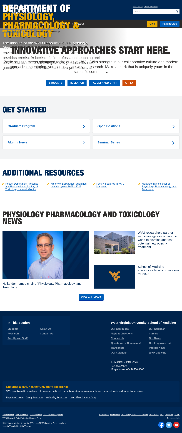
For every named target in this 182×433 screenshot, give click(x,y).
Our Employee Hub (160, 343)
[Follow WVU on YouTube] (176, 425)
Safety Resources (34, 397)
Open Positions (108, 126)
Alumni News (17, 142)
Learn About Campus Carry (83, 397)
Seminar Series (108, 142)
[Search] (177, 11)
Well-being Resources (56, 397)
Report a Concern (15, 397)
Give (152, 23)
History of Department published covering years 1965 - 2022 (69, 185)
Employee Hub (173, 418)
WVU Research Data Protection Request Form (21, 418)
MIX (161, 415)
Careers (153, 333)
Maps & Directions (122, 333)
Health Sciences (151, 7)
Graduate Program (21, 126)
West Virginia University (19, 423)
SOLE (177, 415)
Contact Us (46, 333)
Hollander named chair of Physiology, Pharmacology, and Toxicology (159, 186)
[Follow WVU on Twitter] (169, 425)
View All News (91, 297)
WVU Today (154, 415)
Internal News (157, 347)
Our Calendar (119, 352)
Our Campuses (120, 329)
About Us (45, 329)
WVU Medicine (157, 352)
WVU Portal (104, 415)
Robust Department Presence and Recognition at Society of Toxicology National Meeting (21, 186)
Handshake (115, 415)
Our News (155, 338)
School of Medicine (11, 32)
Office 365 (169, 415)
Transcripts (117, 347)
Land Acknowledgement (53, 415)
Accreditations (8, 415)
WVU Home (137, 7)
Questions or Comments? (126, 343)
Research (77, 83)
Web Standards (21, 415)
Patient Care (169, 23)
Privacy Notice (36, 415)
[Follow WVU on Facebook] (161, 425)
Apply (129, 83)
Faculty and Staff (104, 83)
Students (55, 83)
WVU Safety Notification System (134, 415)
